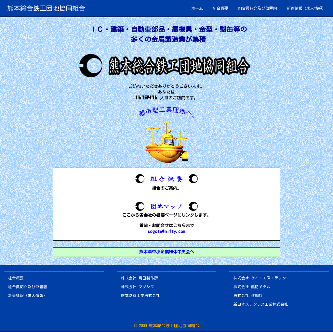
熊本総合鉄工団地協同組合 (46, 8)
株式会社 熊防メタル (252, 286)
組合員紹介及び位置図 (257, 8)
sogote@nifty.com (166, 231)
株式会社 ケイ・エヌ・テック (259, 278)
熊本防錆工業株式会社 (140, 295)
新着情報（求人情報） (306, 8)
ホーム (197, 8)
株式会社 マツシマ (137, 286)
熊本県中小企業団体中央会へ (166, 252)
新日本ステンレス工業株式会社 (260, 304)
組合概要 (220, 8)
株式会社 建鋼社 (248, 295)
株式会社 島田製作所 (139, 278)
